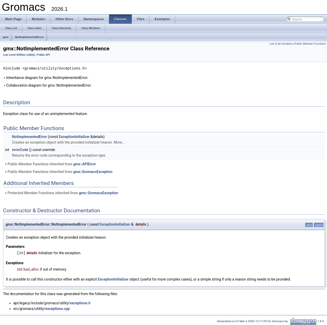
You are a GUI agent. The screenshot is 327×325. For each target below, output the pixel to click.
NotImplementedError (29, 37)
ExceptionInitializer (74, 136)
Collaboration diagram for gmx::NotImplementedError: (47, 85)
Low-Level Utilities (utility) (19, 54)
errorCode (20, 149)
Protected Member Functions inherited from (61, 193)
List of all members (281, 43)
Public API (43, 54)
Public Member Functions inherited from (50, 164)
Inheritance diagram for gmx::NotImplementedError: (45, 77)
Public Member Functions (310, 43)
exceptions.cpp (57, 308)
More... (119, 142)
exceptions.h (80, 303)
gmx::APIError (84, 164)
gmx (6, 37)
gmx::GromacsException (92, 171)
